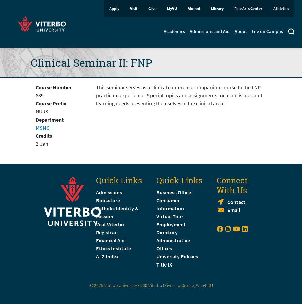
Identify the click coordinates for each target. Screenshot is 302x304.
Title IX (164, 264)
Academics (174, 31)
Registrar (106, 232)
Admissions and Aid (210, 31)
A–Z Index (107, 256)
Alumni (194, 8)
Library (217, 8)
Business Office (173, 192)
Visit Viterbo (110, 224)
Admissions (109, 192)
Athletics (281, 8)
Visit (134, 8)
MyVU (172, 8)
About (241, 31)
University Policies (177, 256)
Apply (114, 8)
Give (152, 8)
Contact (236, 202)
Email (233, 210)
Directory (167, 232)
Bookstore (108, 200)
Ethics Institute (113, 248)
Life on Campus (267, 31)
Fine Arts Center (248, 8)
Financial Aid (110, 240)
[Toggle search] (291, 32)
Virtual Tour (169, 216)
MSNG (43, 127)
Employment (171, 224)
